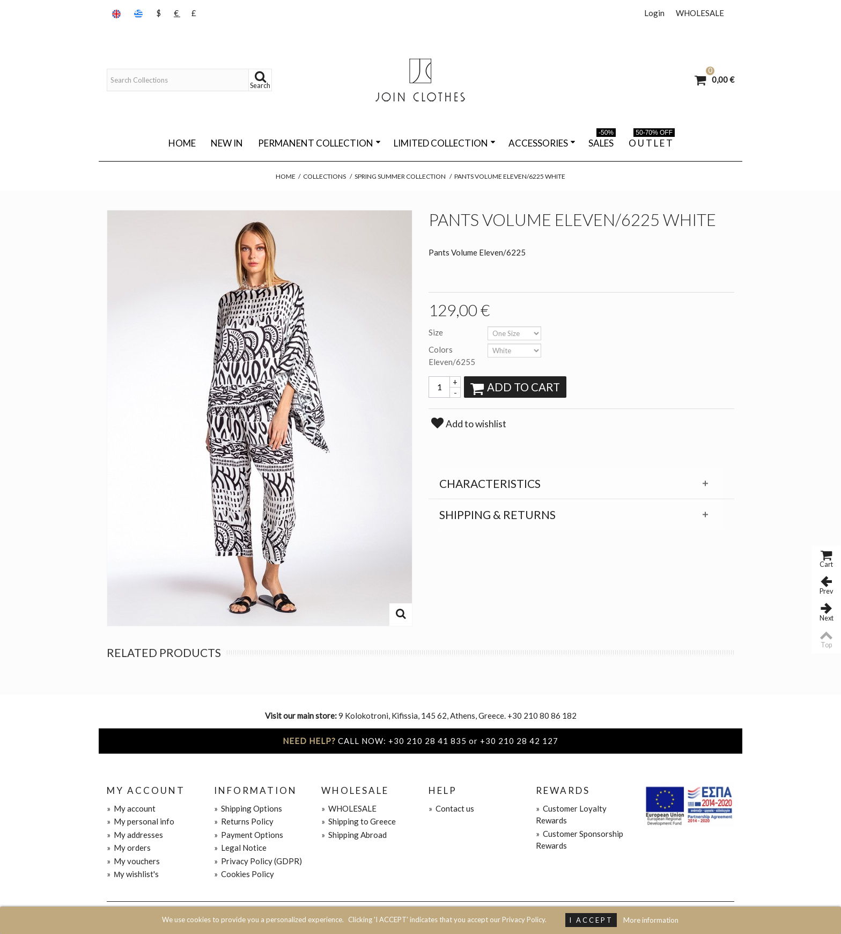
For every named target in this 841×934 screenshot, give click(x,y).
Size (437, 332)
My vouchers (133, 861)
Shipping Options (248, 808)
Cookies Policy (244, 874)
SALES (602, 141)
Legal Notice (240, 847)
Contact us (451, 808)
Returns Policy (244, 821)
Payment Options (248, 835)
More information (650, 920)
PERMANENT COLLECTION (319, 143)
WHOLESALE (700, 13)
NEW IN (227, 143)
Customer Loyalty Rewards (571, 815)
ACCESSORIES (542, 143)
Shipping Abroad (354, 835)
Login (654, 13)
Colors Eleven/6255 (453, 356)
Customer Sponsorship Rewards (579, 840)
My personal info (140, 821)
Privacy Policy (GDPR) (258, 861)
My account (131, 808)
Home (182, 143)
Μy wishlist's (133, 874)
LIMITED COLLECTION (445, 143)
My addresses (135, 835)
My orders (129, 847)
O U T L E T (652, 141)
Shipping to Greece (358, 821)
